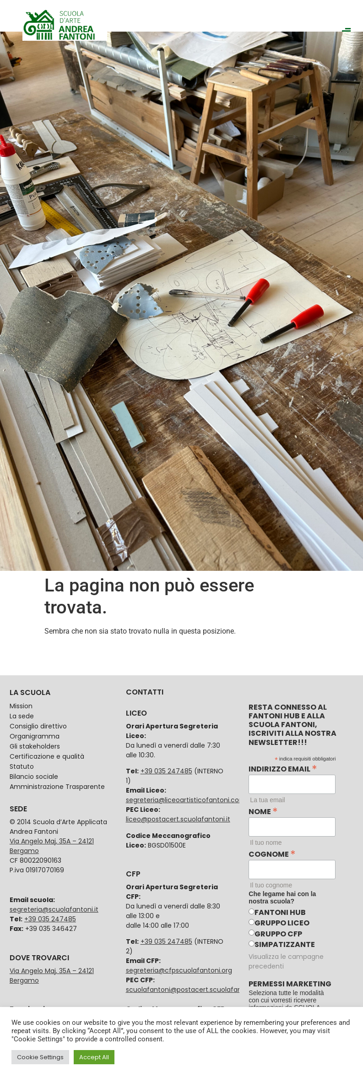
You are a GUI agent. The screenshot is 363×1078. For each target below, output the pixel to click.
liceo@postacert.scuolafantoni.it (178, 819)
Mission (21, 706)
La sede (22, 716)
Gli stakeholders (35, 746)
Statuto (22, 766)
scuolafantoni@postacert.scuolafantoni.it (193, 989)
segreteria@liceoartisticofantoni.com (186, 799)
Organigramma (35, 736)
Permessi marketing (290, 984)
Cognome (272, 853)
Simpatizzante (285, 944)
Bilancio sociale (34, 776)
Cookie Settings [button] (40, 1057)
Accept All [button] (94, 1057)
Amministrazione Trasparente (57, 786)
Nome (263, 810)
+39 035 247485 (50, 919)
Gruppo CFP (278, 934)
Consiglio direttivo (38, 726)
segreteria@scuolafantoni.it (54, 909)
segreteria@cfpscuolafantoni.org (179, 970)
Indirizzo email (283, 767)
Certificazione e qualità (47, 756)
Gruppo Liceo (282, 923)
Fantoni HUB (280, 912)
